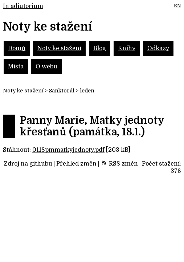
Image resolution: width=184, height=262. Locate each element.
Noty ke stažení (59, 48)
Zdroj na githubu (28, 163)
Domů (16, 48)
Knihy (126, 48)
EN (177, 5)
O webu (46, 66)
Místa (16, 66)
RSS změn (123, 163)
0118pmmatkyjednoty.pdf (68, 150)
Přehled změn (76, 163)
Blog (99, 48)
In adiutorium (23, 6)
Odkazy (158, 48)
